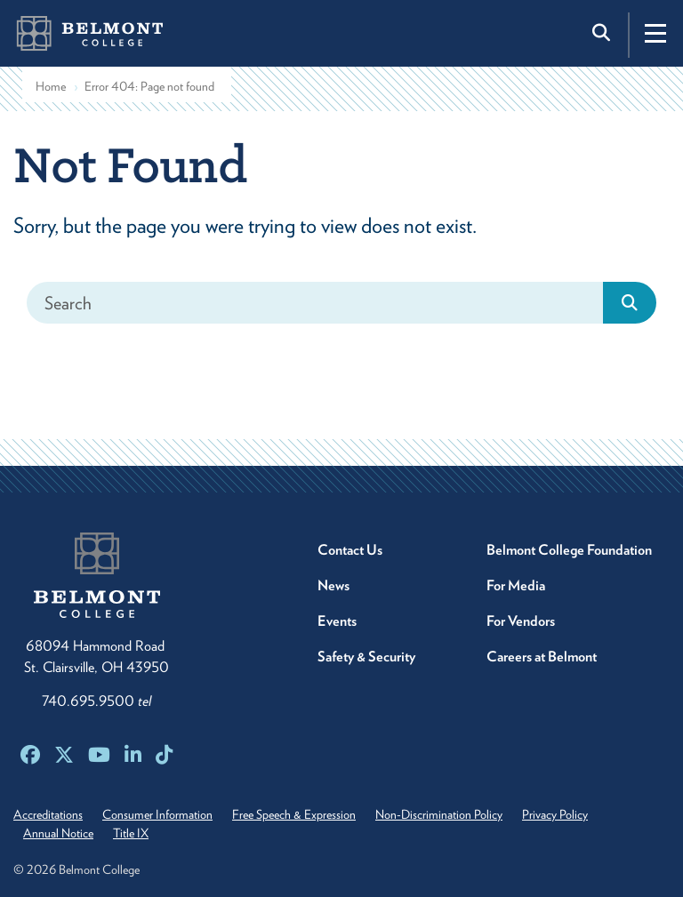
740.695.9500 (96, 701)
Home (51, 86)
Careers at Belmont (541, 656)
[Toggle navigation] (655, 33)
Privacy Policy (555, 814)
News (333, 585)
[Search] (315, 303)
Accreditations (48, 814)
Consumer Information (157, 814)
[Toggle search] (603, 33)
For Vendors (520, 621)
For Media (515, 585)
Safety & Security (366, 656)
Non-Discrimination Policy (438, 814)
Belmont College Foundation (569, 549)
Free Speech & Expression (294, 814)
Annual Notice (58, 833)
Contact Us (349, 549)
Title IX (131, 833)
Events (337, 621)
